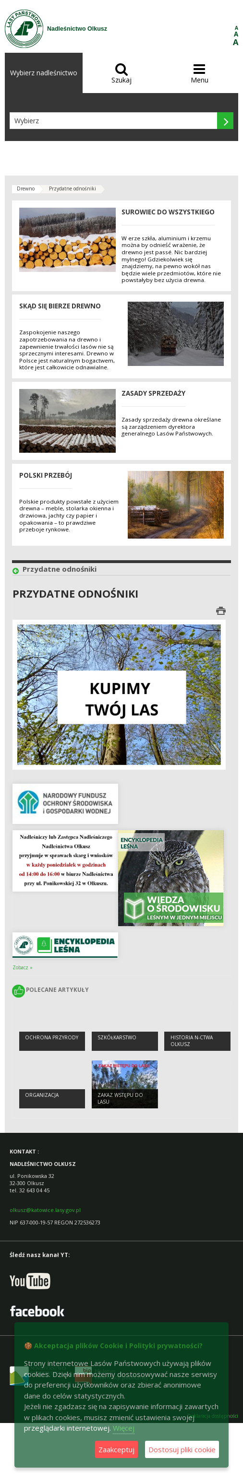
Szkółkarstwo (116, 1037)
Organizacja (42, 1095)
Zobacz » (22, 967)
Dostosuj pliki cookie (182, 1449)
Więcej (123, 1428)
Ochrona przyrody (51, 1037)
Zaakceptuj (116, 1449)
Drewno (26, 188)
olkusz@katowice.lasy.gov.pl (45, 1209)
